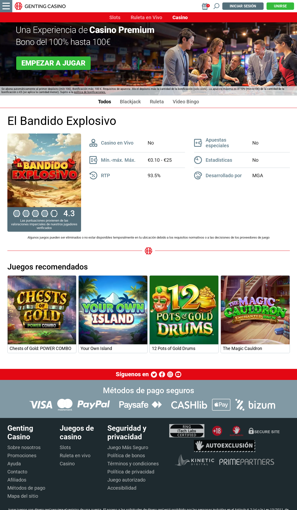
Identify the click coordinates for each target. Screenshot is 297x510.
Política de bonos (126, 455)
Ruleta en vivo (75, 455)
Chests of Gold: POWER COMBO (40, 348)
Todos (104, 102)
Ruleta (157, 102)
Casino (180, 17)
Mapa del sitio (22, 496)
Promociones (21, 455)
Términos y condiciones (133, 464)
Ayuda (14, 464)
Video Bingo (186, 102)
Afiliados (16, 480)
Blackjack (130, 102)
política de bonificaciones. (90, 92)
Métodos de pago (26, 488)
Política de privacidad (130, 472)
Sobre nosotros (24, 447)
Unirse (280, 6)
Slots (114, 17)
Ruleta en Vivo (146, 17)
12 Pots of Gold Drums (173, 348)
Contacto (17, 472)
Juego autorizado (126, 480)
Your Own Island (96, 348)
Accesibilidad (121, 488)
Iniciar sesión (243, 6)
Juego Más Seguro (127, 447)
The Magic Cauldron (242, 348)
